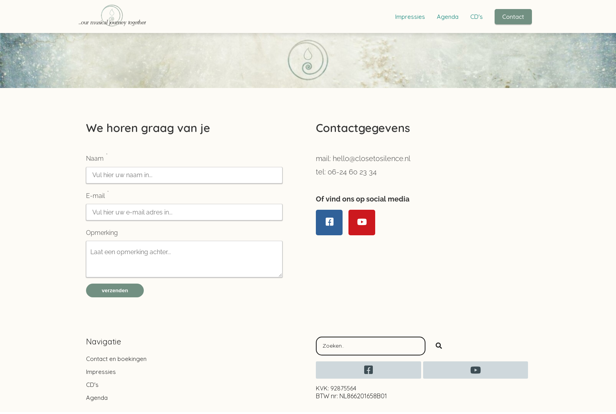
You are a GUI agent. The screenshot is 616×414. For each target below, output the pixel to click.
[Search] (438, 348)
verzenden (115, 292)
